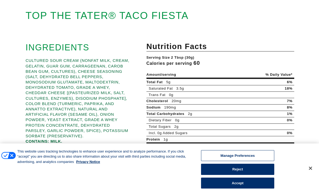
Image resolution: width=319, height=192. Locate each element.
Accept (237, 185)
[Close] (310, 171)
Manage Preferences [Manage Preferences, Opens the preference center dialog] (237, 158)
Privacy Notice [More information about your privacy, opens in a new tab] (88, 164)
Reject (237, 172)
